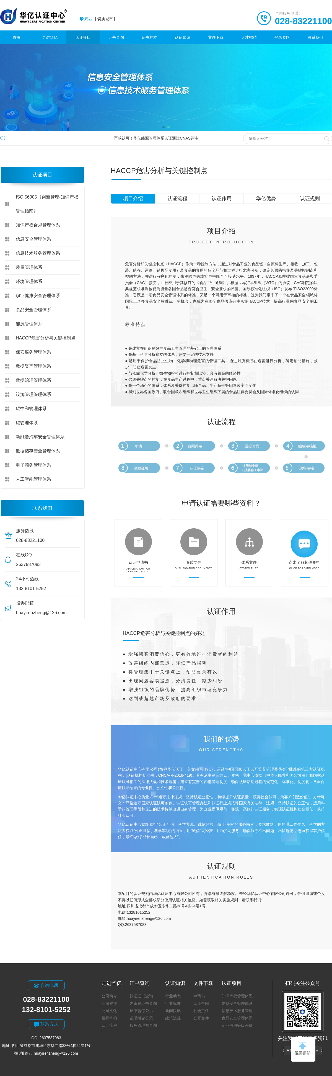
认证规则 (310, 198)
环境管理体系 (29, 281)
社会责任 (201, 1010)
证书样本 (149, 37)
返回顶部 (302, 1048)
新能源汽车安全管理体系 (40, 436)
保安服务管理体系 (33, 352)
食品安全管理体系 (33, 309)
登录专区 (282, 37)
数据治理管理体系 (33, 380)
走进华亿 (50, 37)
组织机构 (109, 1018)
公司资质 (109, 1003)
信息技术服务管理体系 (38, 253)
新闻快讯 (173, 1010)
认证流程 (177, 198)
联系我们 (315, 37)
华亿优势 (266, 198)
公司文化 (109, 1010)
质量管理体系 (29, 267)
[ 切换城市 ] (99, 19)
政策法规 (173, 1018)
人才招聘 (249, 37)
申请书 (199, 996)
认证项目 (83, 37)
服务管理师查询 (143, 1025)
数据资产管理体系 (33, 366)
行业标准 (173, 1003)
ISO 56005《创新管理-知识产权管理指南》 (47, 204)
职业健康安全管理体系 (38, 295)
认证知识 (182, 37)
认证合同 (201, 1003)
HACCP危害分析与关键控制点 (46, 338)
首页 (16, 37)
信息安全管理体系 (33, 239)
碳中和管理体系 (31, 408)
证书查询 (116, 37)
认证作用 (222, 198)
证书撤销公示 (141, 1018)
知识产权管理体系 (237, 996)
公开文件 (201, 1018)
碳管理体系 (27, 422)
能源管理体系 (29, 323)
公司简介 (109, 996)
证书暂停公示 (141, 1010)
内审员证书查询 (143, 1003)
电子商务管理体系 (33, 465)
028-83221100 (303, 21)
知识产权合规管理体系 (38, 225)
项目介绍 (133, 198)
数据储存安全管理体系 (38, 451)
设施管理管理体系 (33, 394)
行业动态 (173, 996)
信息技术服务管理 (237, 1010)
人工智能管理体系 (33, 479)
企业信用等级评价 (237, 1025)
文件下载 (216, 37)
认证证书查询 (141, 996)
